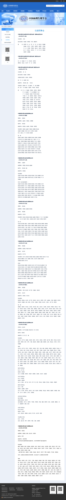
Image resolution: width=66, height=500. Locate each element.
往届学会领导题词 (7, 42)
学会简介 (8, 10)
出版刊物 (52, 10)
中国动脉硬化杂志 (4, 491)
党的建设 (23, 10)
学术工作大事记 (8, 34)
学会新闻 (38, 10)
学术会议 (44, 10)
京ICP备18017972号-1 (5, 495)
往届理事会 (9, 26)
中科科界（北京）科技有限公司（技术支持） (17, 495)
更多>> (58, 10)
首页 (2, 10)
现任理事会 (8, 37)
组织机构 (15, 10)
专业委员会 (30, 10)
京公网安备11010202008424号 (7, 497)
